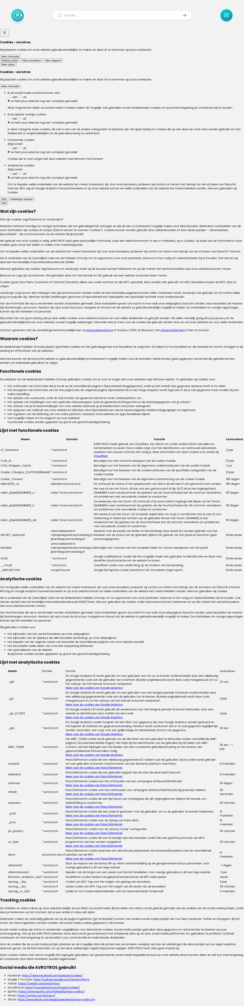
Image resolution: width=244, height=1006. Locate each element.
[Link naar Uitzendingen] (89, 945)
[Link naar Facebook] (97, 968)
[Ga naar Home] (17, 15)
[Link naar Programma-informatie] (138, 945)
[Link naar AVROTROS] (112, 994)
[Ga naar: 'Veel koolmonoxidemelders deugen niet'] (123, 629)
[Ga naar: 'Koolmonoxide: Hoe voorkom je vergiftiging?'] (123, 665)
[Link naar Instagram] (109, 968)
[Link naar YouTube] (134, 968)
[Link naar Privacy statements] (134, 954)
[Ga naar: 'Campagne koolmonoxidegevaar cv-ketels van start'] (123, 736)
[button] (184, 15)
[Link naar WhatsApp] (146, 968)
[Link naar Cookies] (159, 954)
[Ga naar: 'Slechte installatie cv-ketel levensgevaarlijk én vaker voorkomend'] (123, 558)
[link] (67, 773)
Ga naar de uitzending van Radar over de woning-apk (121, 395)
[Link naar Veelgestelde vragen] (176, 945)
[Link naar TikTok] (122, 968)
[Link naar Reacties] (109, 945)
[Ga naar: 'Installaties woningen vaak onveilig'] (123, 487)
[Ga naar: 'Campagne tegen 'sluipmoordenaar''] (123, 594)
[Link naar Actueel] (70, 945)
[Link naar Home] (56, 945)
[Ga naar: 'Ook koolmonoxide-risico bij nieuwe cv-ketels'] (123, 700)
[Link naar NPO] (132, 994)
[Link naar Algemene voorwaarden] (97, 954)
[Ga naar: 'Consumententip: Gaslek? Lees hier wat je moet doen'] (123, 523)
